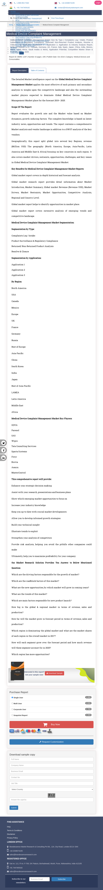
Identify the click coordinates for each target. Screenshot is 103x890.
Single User (18, 698)
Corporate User (20, 709)
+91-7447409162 (21, 8)
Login (98, 3)
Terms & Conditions (14, 830)
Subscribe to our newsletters (19, 881)
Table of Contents (37, 70)
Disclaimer (11, 834)
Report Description (19, 70)
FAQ (8, 827)
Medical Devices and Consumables (32, 41)
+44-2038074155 (66, 3)
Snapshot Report (21, 715)
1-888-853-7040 (21, 3)
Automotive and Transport (29, 19)
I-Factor (17, 53)
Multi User (18, 704)
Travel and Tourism (25, 46)
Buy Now (51, 724)
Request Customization (51, 742)
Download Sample (54, 673)
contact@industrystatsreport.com (68, 7)
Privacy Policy (12, 838)
